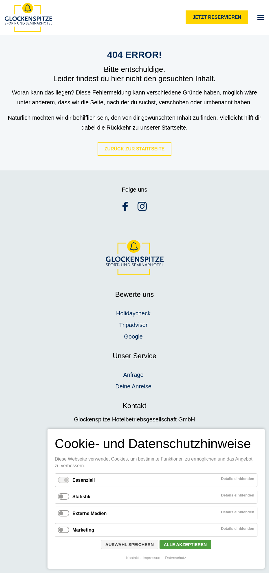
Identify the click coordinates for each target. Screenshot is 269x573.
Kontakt (132, 558)
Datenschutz (175, 558)
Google (133, 336)
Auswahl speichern (129, 544)
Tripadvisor (133, 325)
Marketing (83, 529)
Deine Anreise (133, 386)
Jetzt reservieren (217, 17)
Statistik (81, 496)
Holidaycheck (133, 313)
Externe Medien (89, 513)
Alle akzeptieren (185, 544)
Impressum (152, 558)
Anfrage (133, 375)
